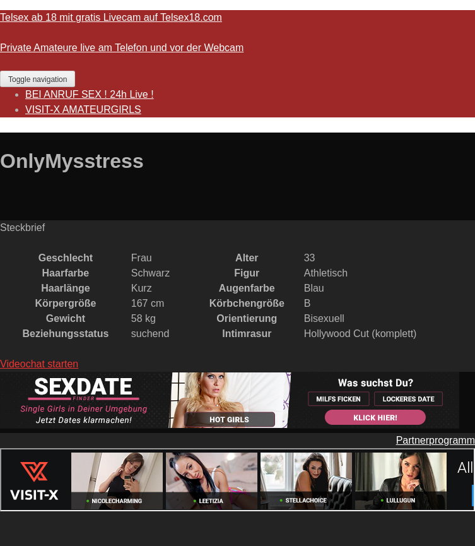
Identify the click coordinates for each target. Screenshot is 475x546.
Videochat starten (39, 364)
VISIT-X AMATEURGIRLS (83, 109)
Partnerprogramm (435, 440)
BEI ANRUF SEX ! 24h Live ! (89, 94)
